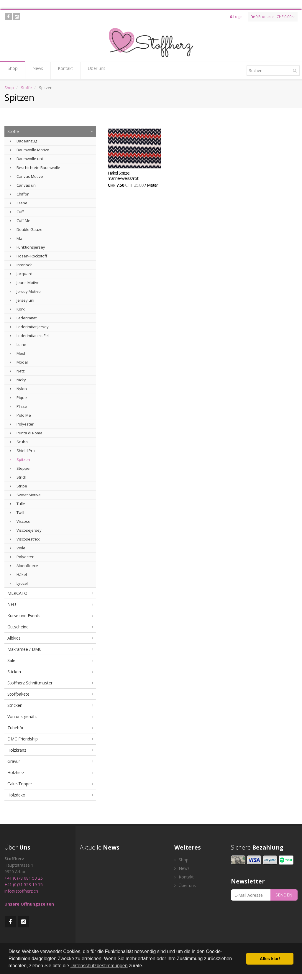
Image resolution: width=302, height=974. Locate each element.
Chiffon (19, 194)
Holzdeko (16, 795)
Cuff (17, 211)
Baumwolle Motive (29, 149)
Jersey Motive (25, 291)
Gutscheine (18, 627)
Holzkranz (16, 750)
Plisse (18, 406)
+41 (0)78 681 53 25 (23, 878)
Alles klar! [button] (270, 958)
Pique (18, 397)
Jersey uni (22, 300)
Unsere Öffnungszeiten (29, 904)
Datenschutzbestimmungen (99, 965)
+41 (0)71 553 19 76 (23, 884)
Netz (17, 371)
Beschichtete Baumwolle (35, 167)
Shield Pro (22, 450)
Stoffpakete (18, 694)
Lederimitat (23, 318)
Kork (17, 309)
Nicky (18, 379)
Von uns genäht (22, 716)
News (38, 70)
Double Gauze (26, 229)
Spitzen (20, 459)
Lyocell (19, 583)
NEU (11, 604)
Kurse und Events (23, 615)
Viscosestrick (25, 539)
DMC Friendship (22, 739)
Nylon (18, 388)
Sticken (14, 671)
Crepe (18, 203)
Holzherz (15, 772)
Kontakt (65, 70)
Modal (19, 362)
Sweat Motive (25, 494)
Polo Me (20, 415)
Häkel (18, 574)
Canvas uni (23, 185)
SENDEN (283, 895)
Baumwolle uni (26, 158)
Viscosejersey (26, 530)
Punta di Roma (26, 433)
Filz (16, 238)
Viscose (20, 521)
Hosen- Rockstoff (28, 256)
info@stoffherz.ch (21, 891)
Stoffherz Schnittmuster (29, 683)
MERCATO (17, 593)
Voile (17, 548)
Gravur (13, 761)
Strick (18, 477)
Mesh (18, 353)
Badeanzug (23, 141)
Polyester (22, 424)
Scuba (19, 441)
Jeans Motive (25, 282)
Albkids (14, 638)
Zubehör (15, 727)
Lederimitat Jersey (29, 326)
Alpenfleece (24, 565)
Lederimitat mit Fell (30, 335)
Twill (17, 512)
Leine (18, 344)
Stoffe (26, 87)
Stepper (20, 468)
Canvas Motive (26, 176)
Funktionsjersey (27, 247)
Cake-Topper (19, 783)
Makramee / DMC (24, 649)
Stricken (14, 705)
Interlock (21, 264)
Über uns (96, 70)
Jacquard (21, 273)
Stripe (18, 486)
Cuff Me (20, 220)
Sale (11, 660)
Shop (13, 70)
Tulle (17, 503)
